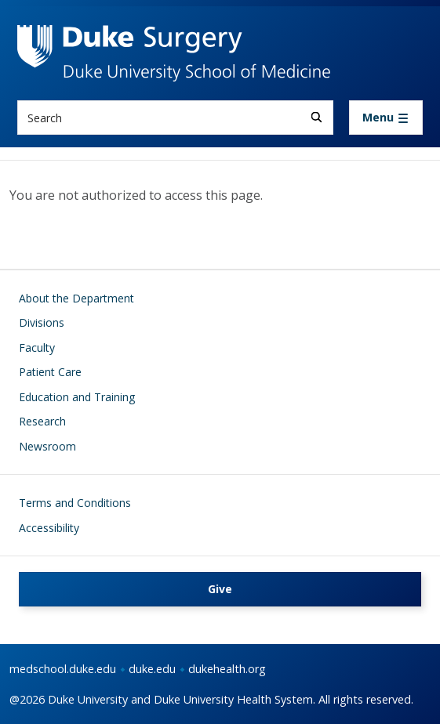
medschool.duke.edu (62, 668)
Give (220, 588)
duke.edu (152, 668)
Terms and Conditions (75, 502)
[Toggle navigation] (386, 117)
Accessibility (49, 527)
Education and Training (77, 396)
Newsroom (47, 446)
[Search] (316, 117)
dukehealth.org (227, 668)
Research (42, 421)
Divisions (41, 322)
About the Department (76, 298)
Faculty (37, 347)
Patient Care (50, 371)
